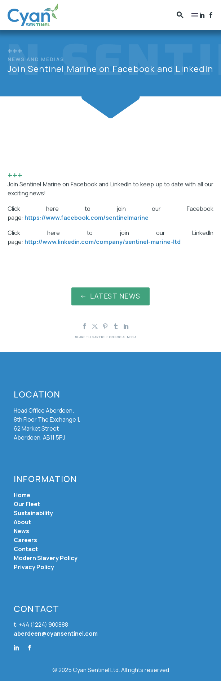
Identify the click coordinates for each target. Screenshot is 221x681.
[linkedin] (16, 647)
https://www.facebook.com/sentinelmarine (87, 218)
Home (22, 495)
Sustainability (33, 513)
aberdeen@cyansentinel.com (56, 633)
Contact (26, 549)
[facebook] (29, 647)
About (22, 522)
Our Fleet (27, 504)
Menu (194, 15)
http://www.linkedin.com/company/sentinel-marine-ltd (103, 242)
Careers (25, 540)
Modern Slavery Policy (46, 558)
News (21, 531)
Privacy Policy (34, 567)
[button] (180, 14)
